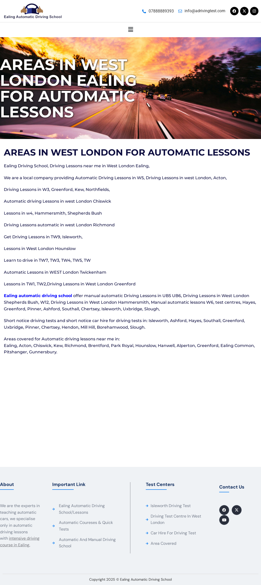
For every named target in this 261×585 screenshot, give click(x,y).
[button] (130, 30)
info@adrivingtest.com (205, 10)
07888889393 (161, 11)
